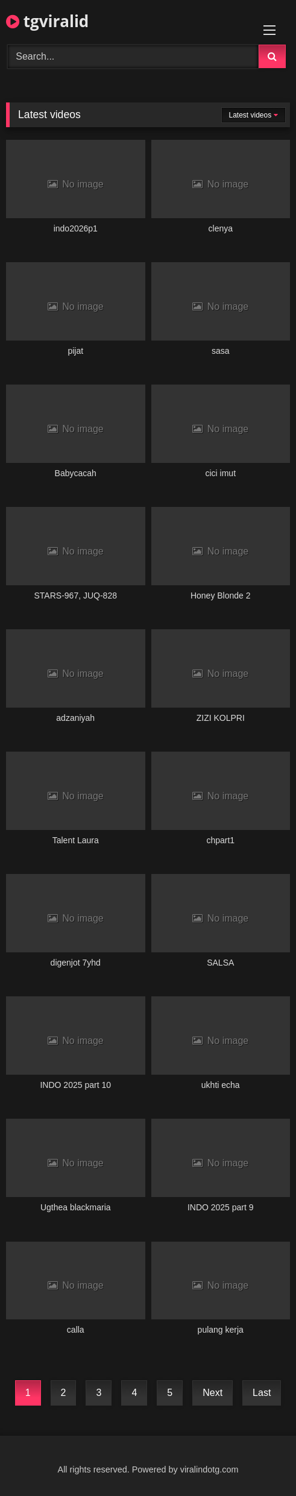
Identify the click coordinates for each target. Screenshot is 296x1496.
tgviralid (47, 21)
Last (262, 1393)
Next (212, 1393)
